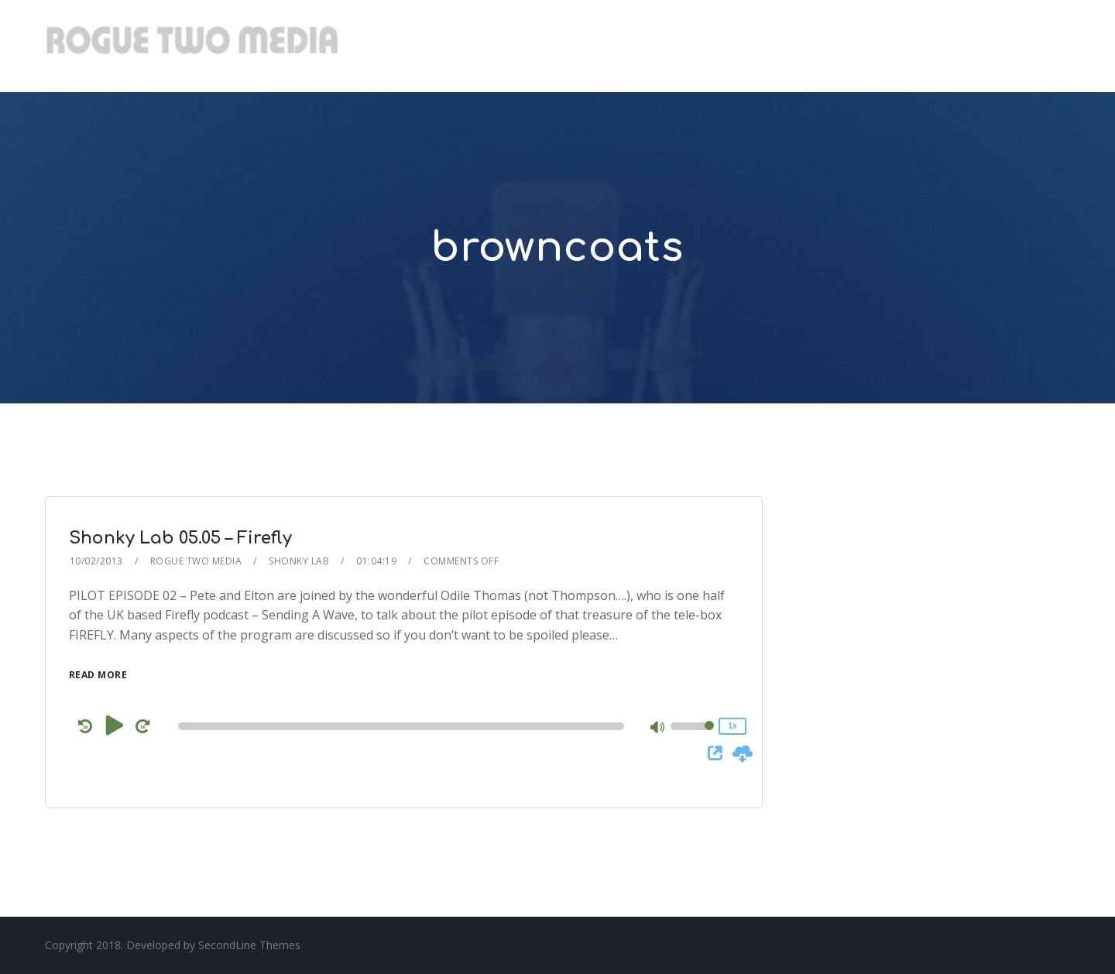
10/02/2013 (96, 561)
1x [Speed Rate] (732, 726)
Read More (98, 674)
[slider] (401, 726)
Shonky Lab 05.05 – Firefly (180, 538)
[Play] (115, 725)
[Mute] (658, 728)
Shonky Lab (299, 561)
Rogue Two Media (196, 561)
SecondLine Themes (249, 945)
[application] (404, 726)
